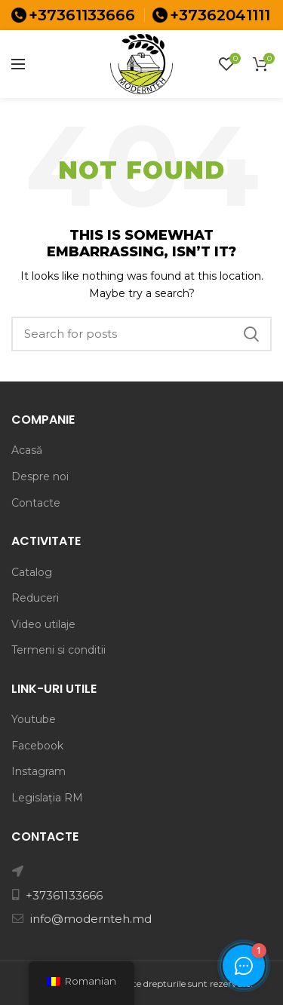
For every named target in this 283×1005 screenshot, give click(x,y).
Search (251, 334)
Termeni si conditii (58, 650)
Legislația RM (47, 797)
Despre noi (40, 476)
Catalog (31, 572)
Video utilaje (43, 624)
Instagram (38, 771)
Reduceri (35, 598)
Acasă (26, 450)
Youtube (33, 719)
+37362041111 (220, 15)
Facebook (37, 745)
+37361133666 (82, 15)
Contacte (35, 503)
